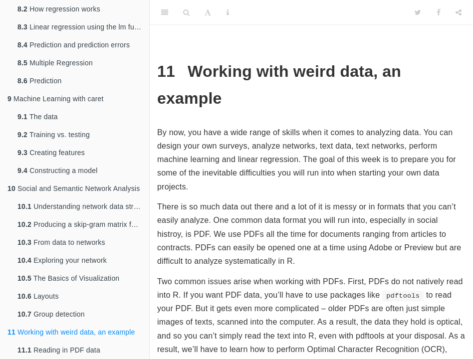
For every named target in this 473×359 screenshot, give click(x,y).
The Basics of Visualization (68, 278)
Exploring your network (62, 260)
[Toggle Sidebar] (165, 12)
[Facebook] (438, 12)
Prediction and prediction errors (73, 45)
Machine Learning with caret (55, 99)
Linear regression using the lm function (83, 27)
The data (37, 117)
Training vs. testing (53, 135)
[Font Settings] (208, 12)
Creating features (51, 153)
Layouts (38, 296)
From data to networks (61, 242)
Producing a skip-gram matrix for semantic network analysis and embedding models (83, 224)
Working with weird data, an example (71, 332)
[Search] (186, 12)
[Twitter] (418, 12)
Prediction (39, 81)
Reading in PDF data (58, 350)
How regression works (58, 9)
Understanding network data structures (83, 206)
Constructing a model (57, 171)
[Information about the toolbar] (227, 12)
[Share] (458, 12)
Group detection (51, 314)
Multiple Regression (55, 63)
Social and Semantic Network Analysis (73, 188)
